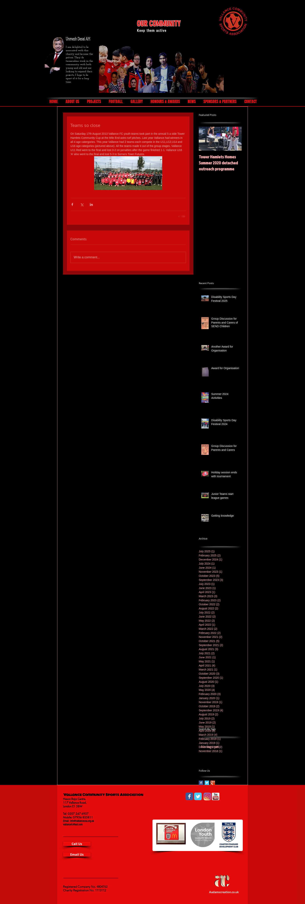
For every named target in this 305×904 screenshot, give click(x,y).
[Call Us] (77, 844)
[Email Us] (77, 854)
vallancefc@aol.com (73, 824)
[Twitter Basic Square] (207, 783)
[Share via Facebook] (72, 204)
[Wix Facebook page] (189, 796)
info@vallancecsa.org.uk (82, 821)
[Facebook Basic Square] (201, 783)
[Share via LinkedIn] (91, 204)
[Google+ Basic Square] (212, 783)
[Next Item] (235, 139)
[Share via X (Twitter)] (82, 204)
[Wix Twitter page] (198, 796)
